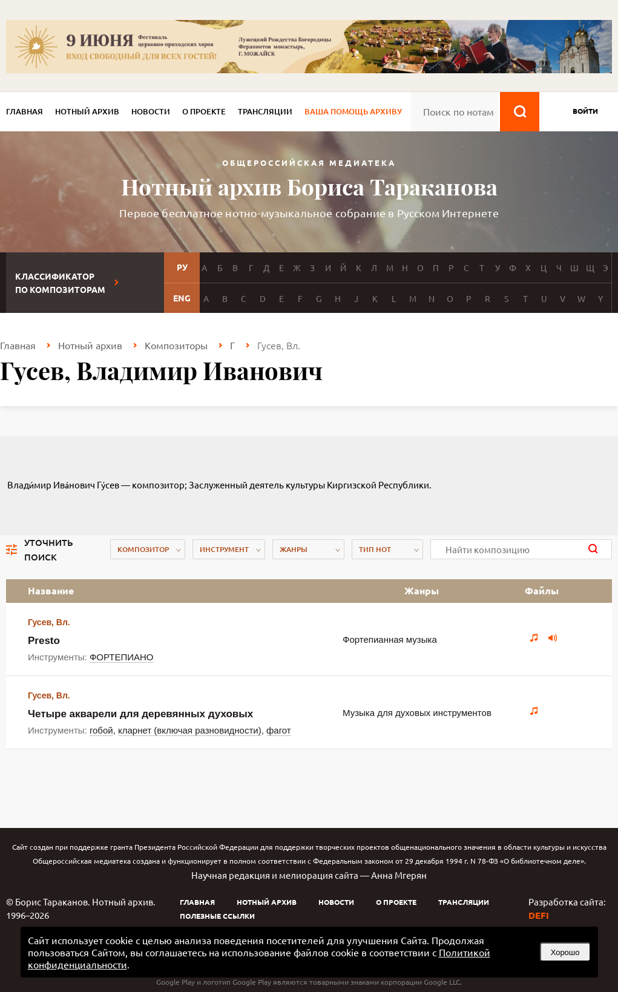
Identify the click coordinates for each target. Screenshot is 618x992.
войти (585, 111)
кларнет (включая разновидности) (189, 730)
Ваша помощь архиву (353, 111)
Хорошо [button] (565, 952)
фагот (278, 730)
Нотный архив (87, 111)
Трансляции (265, 111)
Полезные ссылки (217, 916)
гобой (101, 730)
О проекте (204, 111)
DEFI (538, 915)
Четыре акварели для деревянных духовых (140, 714)
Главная (24, 111)
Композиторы (176, 345)
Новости (150, 111)
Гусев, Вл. (49, 622)
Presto (44, 640)
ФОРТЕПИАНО (122, 657)
